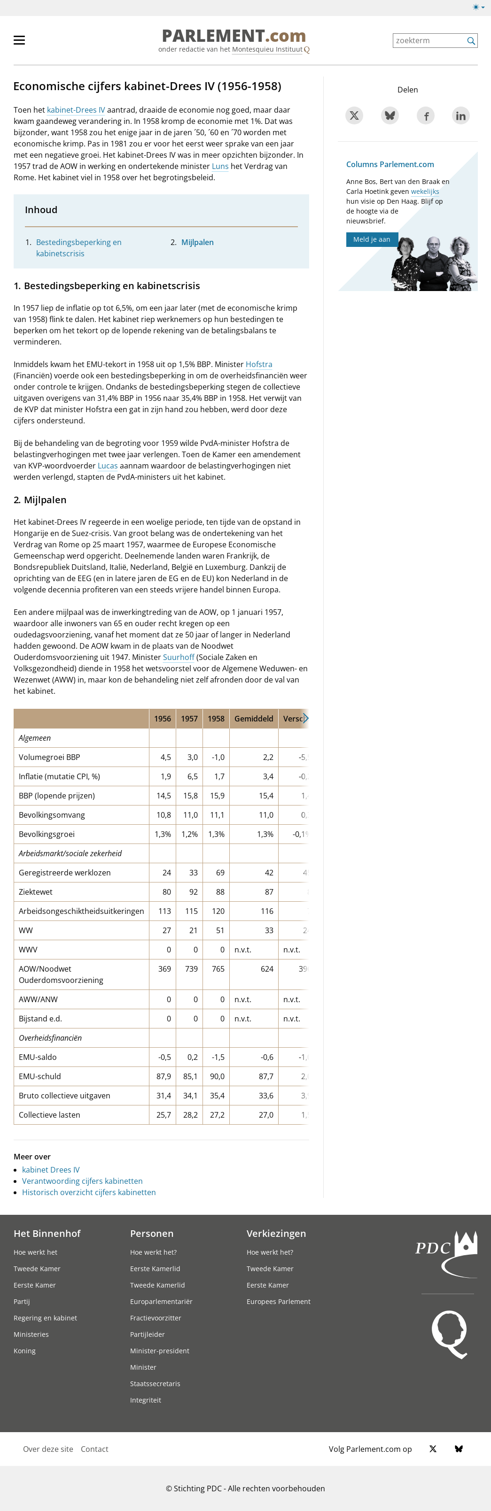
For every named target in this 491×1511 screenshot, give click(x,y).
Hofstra (259, 364)
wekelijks (425, 191)
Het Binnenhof (47, 1233)
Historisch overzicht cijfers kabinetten (89, 1192)
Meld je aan (371, 239)
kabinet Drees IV (51, 1170)
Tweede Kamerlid (157, 1285)
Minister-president (159, 1350)
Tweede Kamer (37, 1268)
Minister (143, 1367)
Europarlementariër (161, 1301)
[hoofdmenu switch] (19, 44)
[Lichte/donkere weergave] (482, 9)
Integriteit (145, 1400)
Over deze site (48, 1449)
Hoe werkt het (35, 1252)
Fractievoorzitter (155, 1317)
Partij (22, 1301)
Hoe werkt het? (153, 1252)
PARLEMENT (234, 35)
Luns (220, 166)
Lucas (108, 465)
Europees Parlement (279, 1301)
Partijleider (147, 1334)
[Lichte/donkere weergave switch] (482, 7)
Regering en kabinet (45, 1317)
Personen (152, 1233)
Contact (95, 1449)
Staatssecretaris (155, 1383)
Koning (25, 1350)
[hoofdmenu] (50, 44)
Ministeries (31, 1334)
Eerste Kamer (35, 1285)
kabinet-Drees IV (76, 110)
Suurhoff (179, 657)
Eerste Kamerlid (155, 1268)
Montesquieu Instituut (267, 49)
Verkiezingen (276, 1233)
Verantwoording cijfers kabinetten (82, 1181)
